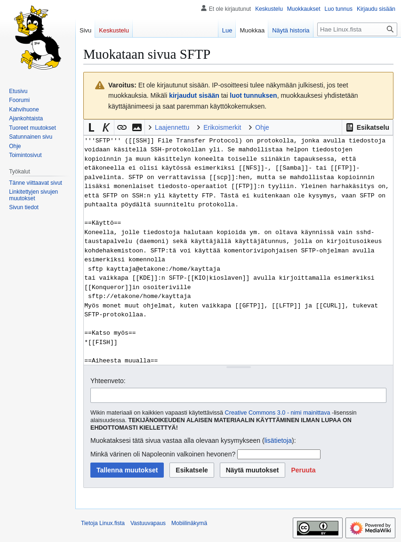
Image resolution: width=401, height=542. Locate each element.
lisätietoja (278, 440)
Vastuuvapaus (148, 523)
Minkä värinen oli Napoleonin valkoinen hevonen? (162, 454)
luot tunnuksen (253, 95)
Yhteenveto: (108, 381)
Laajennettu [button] (172, 127)
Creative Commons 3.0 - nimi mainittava (277, 412)
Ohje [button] (262, 127)
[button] (367, 127)
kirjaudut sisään (194, 95)
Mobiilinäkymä (189, 523)
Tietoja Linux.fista (103, 523)
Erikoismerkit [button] (222, 127)
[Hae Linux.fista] (357, 29)
